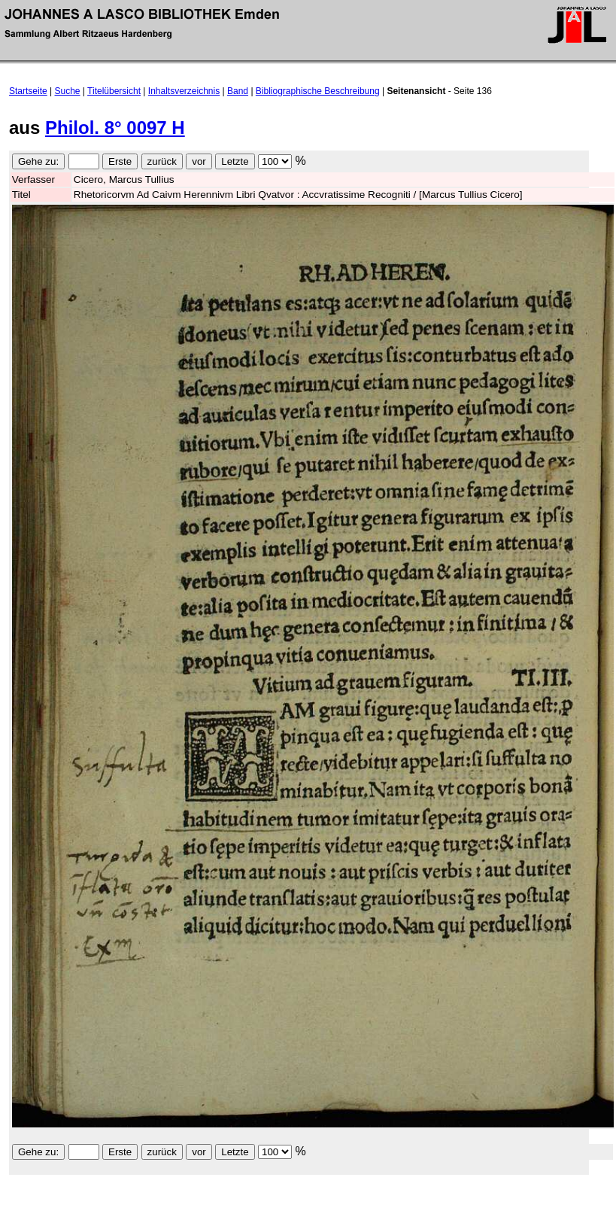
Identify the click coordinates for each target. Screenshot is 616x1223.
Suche (67, 91)
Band (237, 91)
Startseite (28, 91)
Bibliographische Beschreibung (318, 91)
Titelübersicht (114, 91)
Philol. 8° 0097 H (115, 127)
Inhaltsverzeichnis (184, 91)
